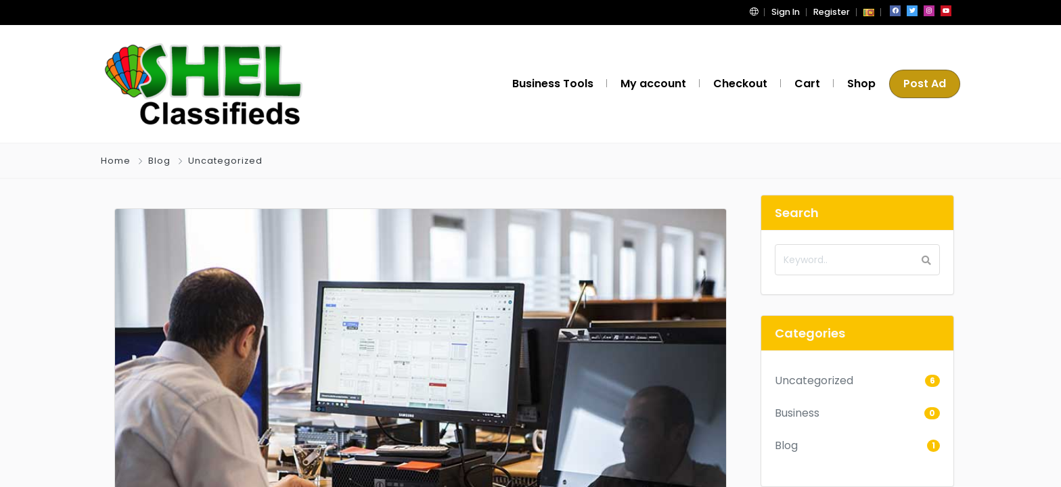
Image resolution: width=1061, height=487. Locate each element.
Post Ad (924, 83)
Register (831, 12)
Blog (159, 160)
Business (797, 413)
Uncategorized (225, 160)
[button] (754, 12)
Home (116, 160)
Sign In (785, 12)
